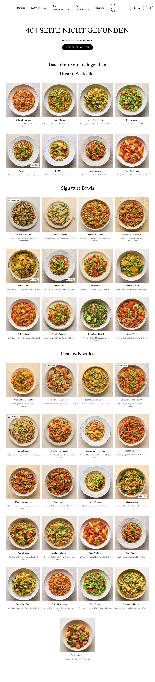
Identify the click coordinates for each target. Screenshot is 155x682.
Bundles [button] (21, 8)
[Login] (137, 8)
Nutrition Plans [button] (38, 8)
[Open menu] (149, 8)
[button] (6, 8)
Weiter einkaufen (77, 47)
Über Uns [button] (99, 8)
